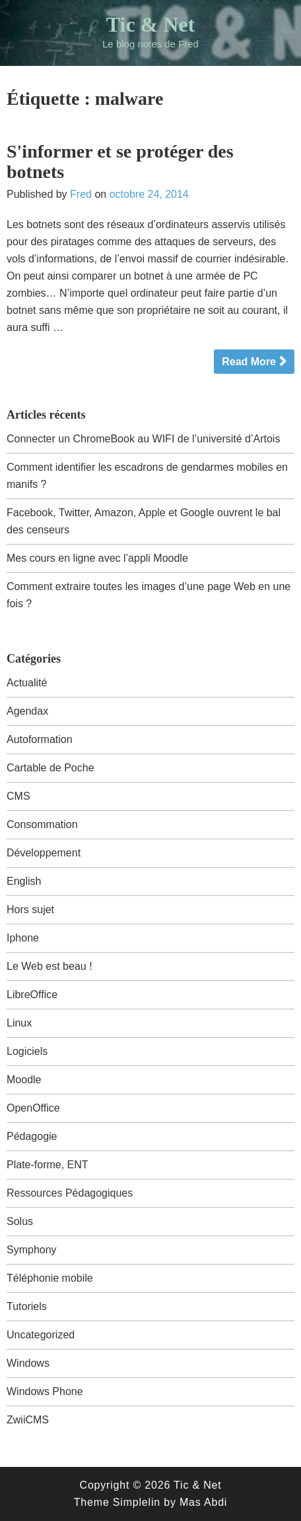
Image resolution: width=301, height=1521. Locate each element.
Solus (20, 1221)
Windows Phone (45, 1391)
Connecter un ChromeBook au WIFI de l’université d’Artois (143, 438)
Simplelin (136, 1502)
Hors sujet (30, 909)
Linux (19, 1023)
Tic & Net (150, 24)
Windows (28, 1363)
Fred (81, 194)
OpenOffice (33, 1108)
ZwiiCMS (28, 1419)
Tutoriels (27, 1306)
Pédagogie (32, 1136)
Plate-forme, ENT (47, 1164)
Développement (44, 852)
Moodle (24, 1079)
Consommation (42, 824)
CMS (18, 796)
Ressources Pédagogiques (70, 1193)
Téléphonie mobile (50, 1278)
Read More (249, 361)
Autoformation (40, 739)
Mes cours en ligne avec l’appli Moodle (97, 558)
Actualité (27, 682)
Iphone (23, 937)
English (24, 881)
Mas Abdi (203, 1502)
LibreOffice (32, 994)
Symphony (32, 1249)
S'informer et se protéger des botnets (120, 161)
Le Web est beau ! (49, 966)
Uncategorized (41, 1334)
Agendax (27, 711)
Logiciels (27, 1051)
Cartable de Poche (50, 767)
